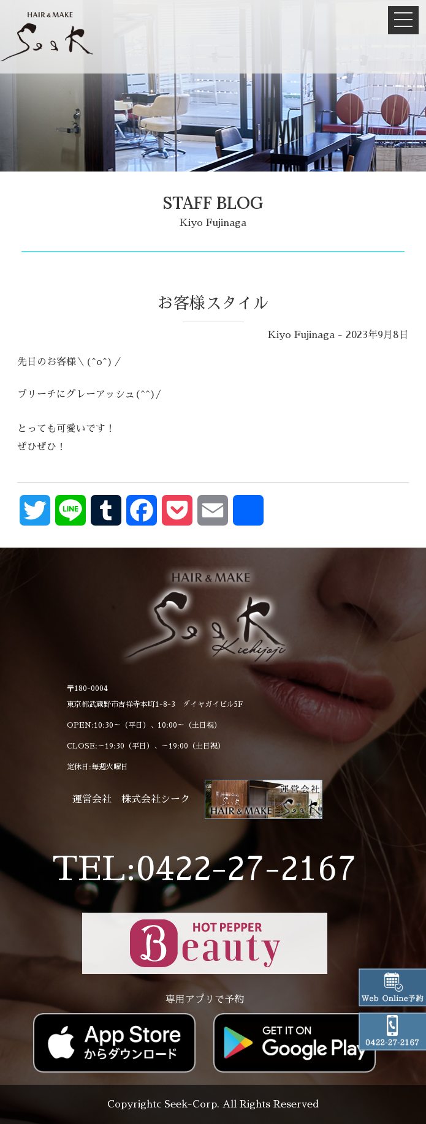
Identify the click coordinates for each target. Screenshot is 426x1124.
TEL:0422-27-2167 (204, 869)
